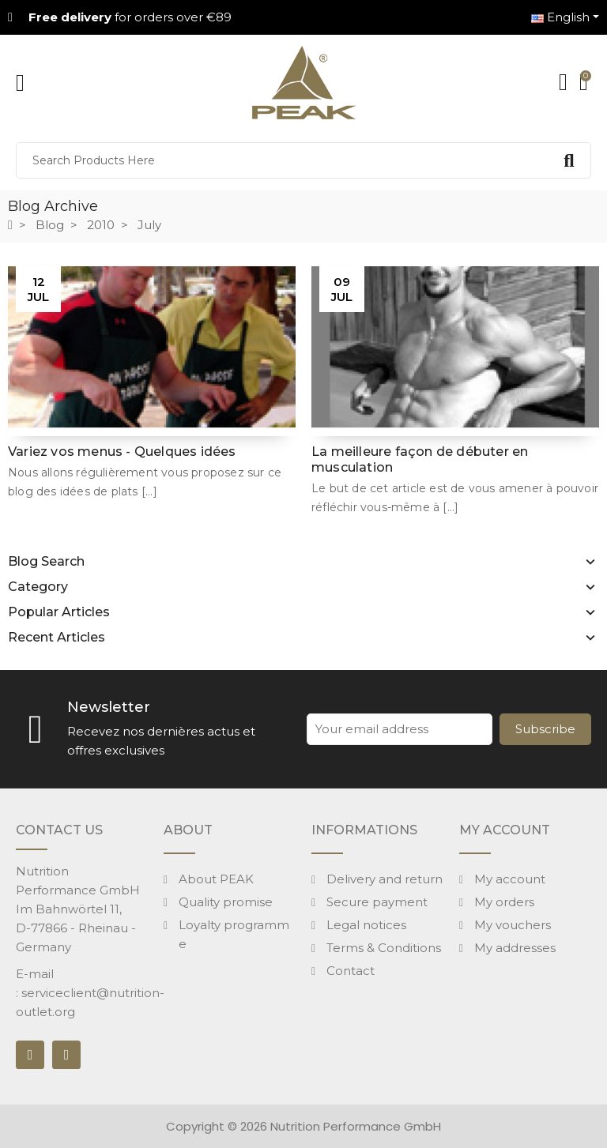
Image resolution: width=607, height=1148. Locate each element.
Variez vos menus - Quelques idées (122, 451)
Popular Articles (59, 611)
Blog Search (46, 561)
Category (38, 586)
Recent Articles (56, 637)
